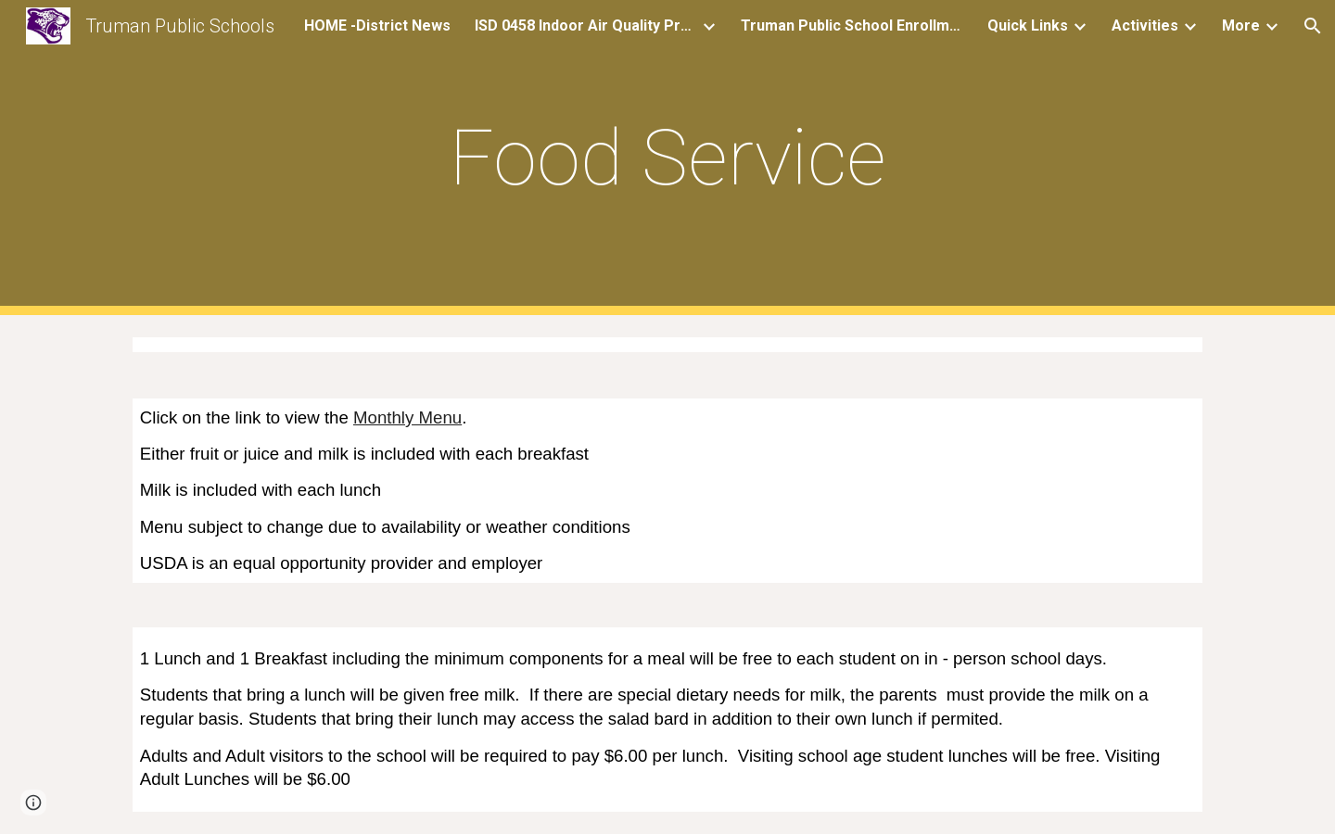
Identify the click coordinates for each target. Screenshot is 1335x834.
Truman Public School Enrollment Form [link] (852, 25)
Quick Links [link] (1027, 25)
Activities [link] (1145, 25)
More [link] (1241, 25)
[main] (667, 158)
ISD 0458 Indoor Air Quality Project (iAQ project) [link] (586, 25)
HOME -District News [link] (377, 25)
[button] (1312, 26)
